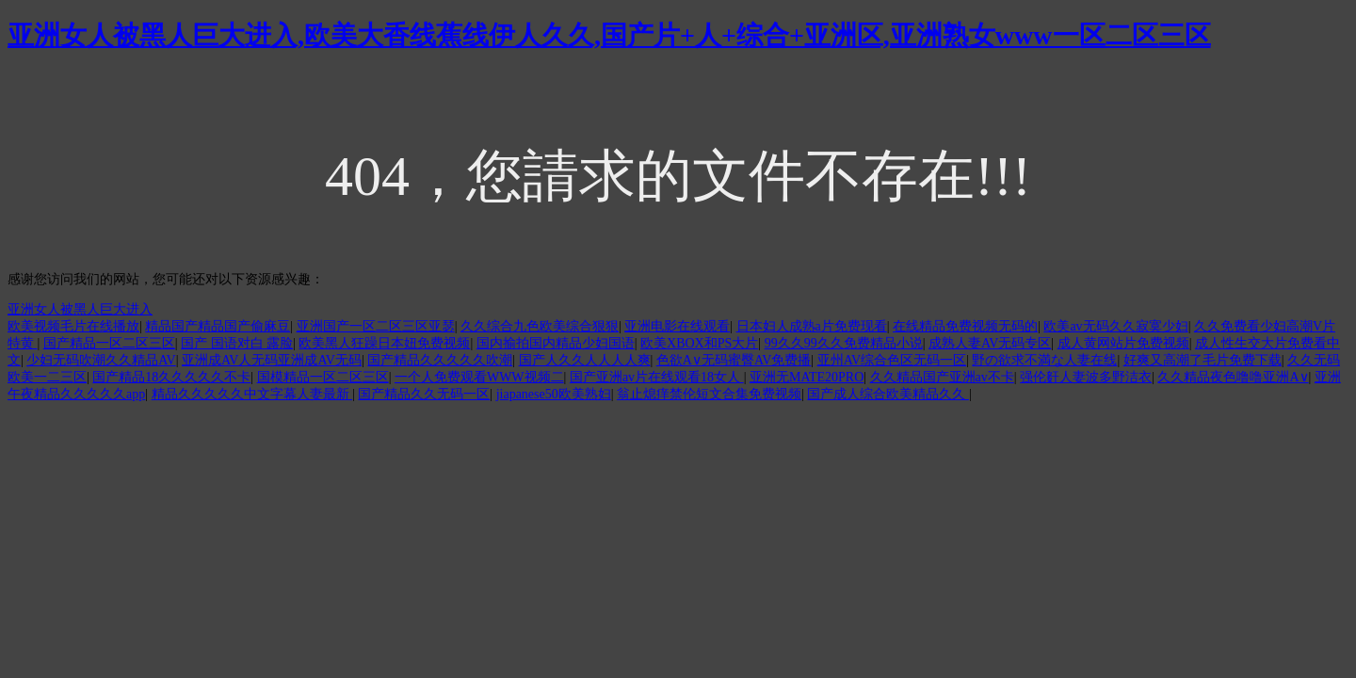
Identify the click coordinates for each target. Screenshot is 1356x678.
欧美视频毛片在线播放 (73, 326)
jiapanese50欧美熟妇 (553, 394)
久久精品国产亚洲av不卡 (942, 377)
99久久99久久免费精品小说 (844, 343)
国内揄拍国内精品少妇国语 (555, 343)
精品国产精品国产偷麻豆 (217, 326)
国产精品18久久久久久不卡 (171, 377)
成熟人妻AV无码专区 (989, 343)
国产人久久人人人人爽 (585, 360)
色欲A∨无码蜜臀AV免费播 (734, 360)
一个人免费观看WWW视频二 (479, 377)
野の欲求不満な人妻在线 (1044, 360)
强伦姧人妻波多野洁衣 (1086, 377)
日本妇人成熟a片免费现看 (811, 326)
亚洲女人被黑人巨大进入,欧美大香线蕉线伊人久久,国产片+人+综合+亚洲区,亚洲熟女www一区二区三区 (609, 35)
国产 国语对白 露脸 (237, 343)
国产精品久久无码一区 (424, 394)
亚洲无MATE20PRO (807, 377)
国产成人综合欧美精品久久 (888, 394)
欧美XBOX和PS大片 (699, 343)
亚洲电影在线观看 (677, 326)
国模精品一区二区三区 (323, 377)
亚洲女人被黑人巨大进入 (80, 309)
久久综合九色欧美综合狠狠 (539, 326)
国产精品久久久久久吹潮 (439, 360)
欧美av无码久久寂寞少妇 (1115, 326)
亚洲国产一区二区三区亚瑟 (376, 326)
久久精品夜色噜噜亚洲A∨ (1232, 377)
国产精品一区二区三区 (109, 343)
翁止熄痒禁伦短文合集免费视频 (709, 394)
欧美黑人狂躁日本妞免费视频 (384, 343)
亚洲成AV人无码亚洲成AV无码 (272, 360)
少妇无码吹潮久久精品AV (100, 360)
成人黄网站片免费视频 (1123, 343)
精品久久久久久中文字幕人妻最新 (252, 394)
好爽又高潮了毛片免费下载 (1202, 360)
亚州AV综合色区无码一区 (891, 360)
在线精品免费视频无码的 (965, 326)
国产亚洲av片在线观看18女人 (657, 377)
